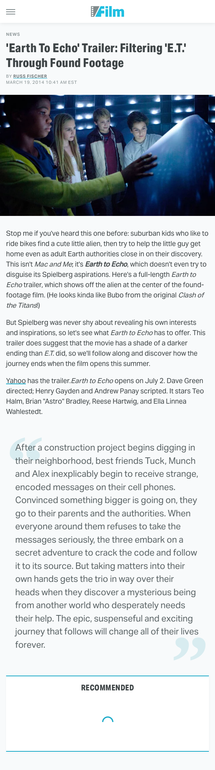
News (13, 34)
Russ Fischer (30, 76)
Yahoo (16, 380)
